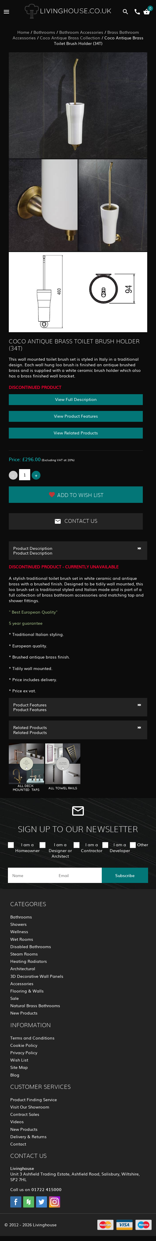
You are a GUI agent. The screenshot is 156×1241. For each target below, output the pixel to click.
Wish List (19, 1060)
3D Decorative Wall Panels (36, 976)
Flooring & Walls (27, 991)
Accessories (21, 983)
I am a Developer (120, 847)
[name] (31, 875)
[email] (77, 875)
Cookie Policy (23, 1045)
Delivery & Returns (28, 1136)
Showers (18, 924)
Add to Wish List (76, 494)
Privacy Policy (23, 1052)
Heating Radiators (28, 961)
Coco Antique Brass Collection (70, 38)
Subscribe (125, 875)
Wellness (19, 931)
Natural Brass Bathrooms (35, 1005)
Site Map (19, 1067)
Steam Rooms (24, 954)
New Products (24, 1013)
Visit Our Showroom (29, 1107)
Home (23, 32)
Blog (14, 1075)
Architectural (22, 968)
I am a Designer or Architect (60, 850)
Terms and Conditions (32, 1038)
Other (142, 844)
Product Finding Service (33, 1099)
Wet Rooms (21, 939)
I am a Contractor (91, 847)
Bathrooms (44, 32)
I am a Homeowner (27, 847)
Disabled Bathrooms (30, 946)
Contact (18, 1144)
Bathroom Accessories (81, 32)
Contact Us (75, 521)
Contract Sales (24, 1114)
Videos (17, 1121)
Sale (14, 998)
